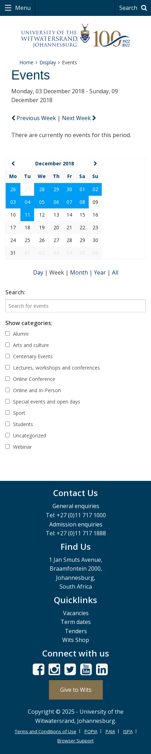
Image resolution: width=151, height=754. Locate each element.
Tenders (76, 631)
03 (13, 202)
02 (95, 189)
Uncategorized (25, 435)
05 (42, 202)
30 (69, 189)
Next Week (79, 118)
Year (100, 272)
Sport (15, 413)
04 (27, 202)
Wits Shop (75, 640)
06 (56, 202)
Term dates (76, 622)
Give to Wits (76, 690)
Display (47, 62)
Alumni (17, 333)
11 (27, 214)
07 (69, 202)
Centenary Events (29, 356)
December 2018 (54, 163)
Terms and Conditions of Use (45, 731)
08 (82, 202)
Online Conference (30, 379)
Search (134, 8)
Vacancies (76, 613)
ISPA (128, 731)
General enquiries (75, 506)
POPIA (90, 731)
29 (56, 189)
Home (26, 62)
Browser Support (75, 740)
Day (39, 272)
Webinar (18, 446)
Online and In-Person (33, 390)
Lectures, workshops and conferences (52, 367)
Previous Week (34, 118)
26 (13, 189)
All (115, 272)
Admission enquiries (75, 524)
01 (82, 189)
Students (19, 424)
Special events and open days (42, 401)
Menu (22, 8)
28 (42, 189)
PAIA (110, 731)
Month (79, 272)
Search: (15, 292)
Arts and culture (27, 345)
